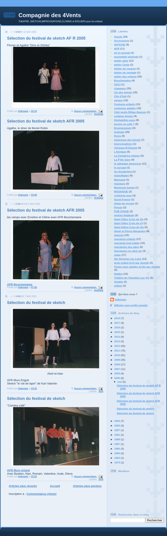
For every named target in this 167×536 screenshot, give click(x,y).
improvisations (123, 143)
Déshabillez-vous (124, 120)
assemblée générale (126, 56)
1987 (117, 444)
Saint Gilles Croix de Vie (128, 219)
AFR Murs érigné (53, 439)
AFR (101, 391)
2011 (117, 350)
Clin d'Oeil (120, 96)
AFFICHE (119, 44)
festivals (98, 114)
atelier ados (121, 60)
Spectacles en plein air (128, 250)
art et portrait (122, 52)
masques (119, 183)
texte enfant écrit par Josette (131, 262)
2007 (117, 369)
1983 (117, 457)
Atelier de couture (125, 68)
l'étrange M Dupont (125, 147)
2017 (117, 322)
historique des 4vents (127, 139)
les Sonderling (123, 171)
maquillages (121, 175)
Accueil (55, 486)
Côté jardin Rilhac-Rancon (130, 112)
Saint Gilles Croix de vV (128, 223)
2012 (117, 345)
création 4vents (123, 116)
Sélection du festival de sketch (36, 302)
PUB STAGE (121, 211)
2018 (117, 318)
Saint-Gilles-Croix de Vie (129, 227)
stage (117, 254)
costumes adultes (125, 108)
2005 (117, 378)
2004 (117, 420)
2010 (117, 355)
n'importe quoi (123, 195)
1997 (117, 430)
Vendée (118, 281)
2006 (117, 373)
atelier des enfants (125, 76)
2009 (117, 359)
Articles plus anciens (87, 486)
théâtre (118, 273)
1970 (117, 462)
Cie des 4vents (123, 92)
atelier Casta (121, 64)
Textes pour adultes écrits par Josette (137, 266)
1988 (117, 439)
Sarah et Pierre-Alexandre (129, 231)
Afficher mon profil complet (131, 305)
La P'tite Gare (122, 159)
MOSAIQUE (121, 191)
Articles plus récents (23, 486)
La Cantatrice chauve (127, 155)
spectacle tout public (127, 242)
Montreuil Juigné (124, 187)
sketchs (119, 235)
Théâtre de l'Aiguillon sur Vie (131, 277)
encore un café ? (124, 124)
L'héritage (120, 151)
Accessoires (121, 40)
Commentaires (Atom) (41, 494)
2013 (117, 341)
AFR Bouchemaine (53, 252)
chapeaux (120, 88)
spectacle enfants (125, 239)
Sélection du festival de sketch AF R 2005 (46, 38)
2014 (117, 336)
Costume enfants (124, 104)
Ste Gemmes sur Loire (127, 258)
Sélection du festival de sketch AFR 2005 (45, 121)
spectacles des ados (126, 246)
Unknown (120, 299)
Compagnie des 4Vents (49, 15)
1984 (117, 453)
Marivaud (119, 179)
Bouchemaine (122, 80)
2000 (117, 425)
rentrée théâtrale (124, 215)
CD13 (117, 84)
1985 (117, 448)
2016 (117, 327)
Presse (118, 207)
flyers (117, 135)
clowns (118, 100)
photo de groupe (124, 203)
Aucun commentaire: (86, 111)
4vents (118, 36)
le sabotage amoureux (127, 163)
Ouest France (122, 199)
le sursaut (120, 167)
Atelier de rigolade (125, 72)
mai (119, 381)
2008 (117, 364)
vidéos (118, 285)
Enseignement (123, 127)
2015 (117, 332)
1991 (117, 434)
